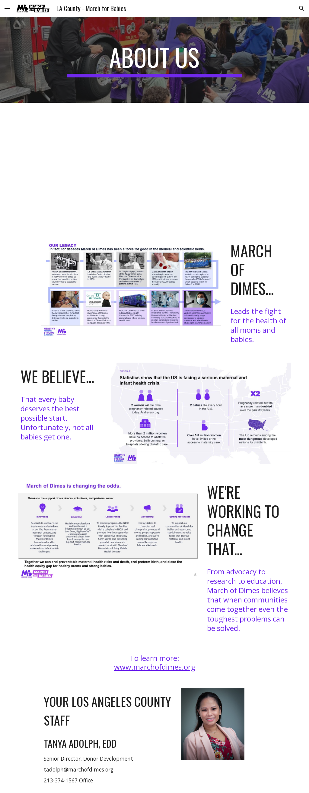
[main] (154, 60)
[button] (7, 8)
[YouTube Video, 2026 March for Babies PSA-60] (166, 166)
